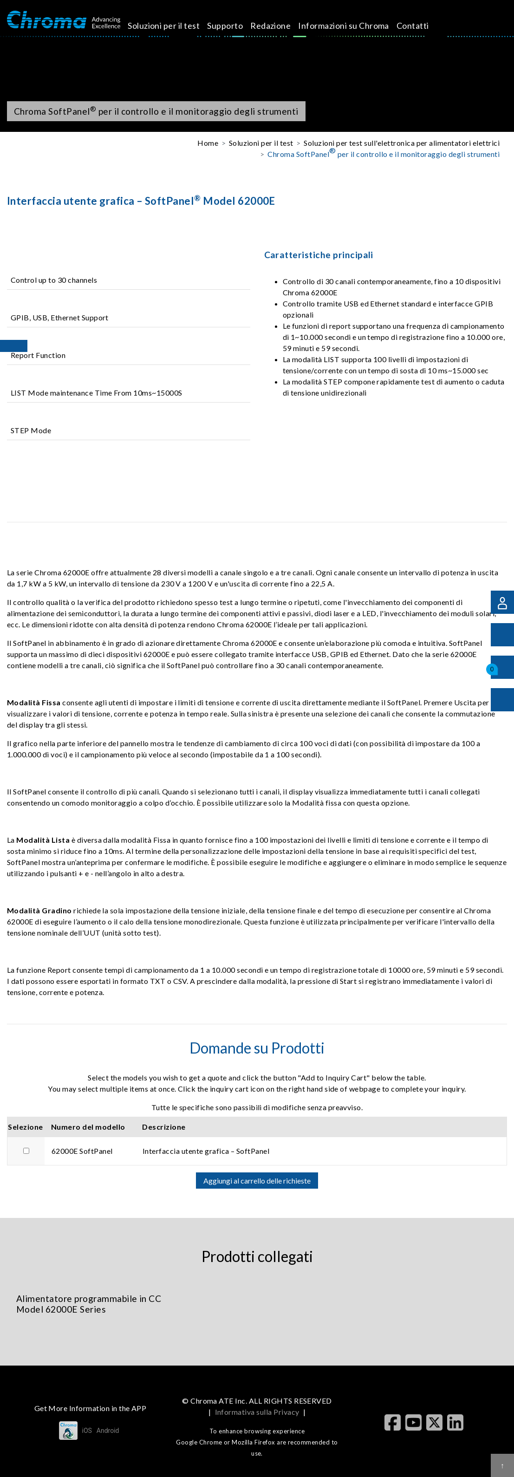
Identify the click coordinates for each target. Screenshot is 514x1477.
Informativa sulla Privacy (257, 1411)
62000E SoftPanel (82, 1150)
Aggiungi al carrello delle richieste (257, 1180)
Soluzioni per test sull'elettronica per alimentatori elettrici (402, 142)
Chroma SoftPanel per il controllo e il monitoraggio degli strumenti (383, 153)
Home (207, 142)
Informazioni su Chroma (354, 25)
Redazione (281, 25)
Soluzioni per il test (174, 25)
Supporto (236, 25)
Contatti (423, 25)
